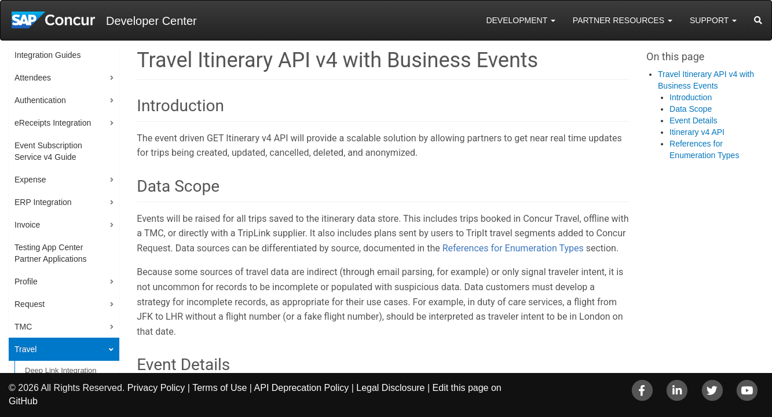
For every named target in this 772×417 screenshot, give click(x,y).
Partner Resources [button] (622, 20)
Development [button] (520, 20)
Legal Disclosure (390, 388)
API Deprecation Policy (301, 388)
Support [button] (713, 20)
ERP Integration (43, 202)
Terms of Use (219, 388)
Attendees (32, 77)
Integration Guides (47, 55)
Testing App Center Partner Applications (50, 253)
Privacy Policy (156, 388)
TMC (23, 326)
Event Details (693, 120)
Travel (25, 349)
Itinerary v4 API (697, 132)
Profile (26, 281)
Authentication (40, 100)
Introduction (690, 97)
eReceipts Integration (52, 122)
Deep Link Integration (61, 370)
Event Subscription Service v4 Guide (48, 151)
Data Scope (690, 109)
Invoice (27, 224)
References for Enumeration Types (513, 248)
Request (29, 304)
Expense (30, 179)
